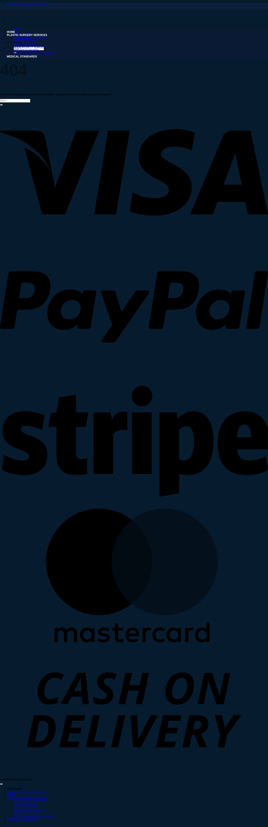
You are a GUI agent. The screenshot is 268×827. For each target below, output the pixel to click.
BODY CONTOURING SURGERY (34, 53)
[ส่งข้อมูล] (1, 104)
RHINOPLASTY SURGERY (30, 47)
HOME (11, 32)
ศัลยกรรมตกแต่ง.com (29, 12)
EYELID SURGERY (26, 44)
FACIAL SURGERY (25, 41)
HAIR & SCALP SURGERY (30, 38)
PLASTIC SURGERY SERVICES (27, 35)
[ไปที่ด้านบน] (1, 784)
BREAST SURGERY (26, 50)
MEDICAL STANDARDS (22, 56)
